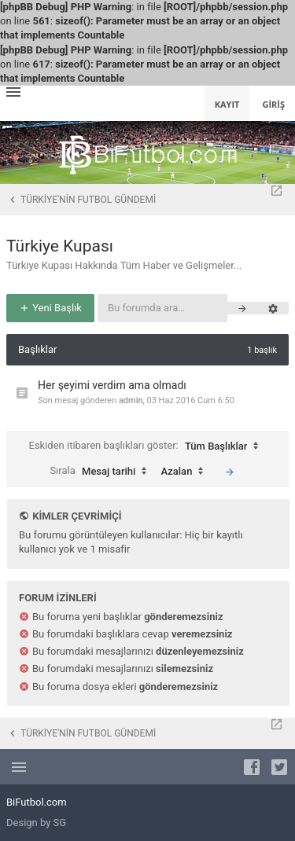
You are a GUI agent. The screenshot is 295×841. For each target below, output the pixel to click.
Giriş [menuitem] (273, 104)
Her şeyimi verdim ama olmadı (112, 385)
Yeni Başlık (50, 308)
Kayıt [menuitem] (227, 104)
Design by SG (36, 822)
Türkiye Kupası (59, 246)
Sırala (102, 471)
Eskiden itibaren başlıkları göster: (148, 446)
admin (131, 400)
